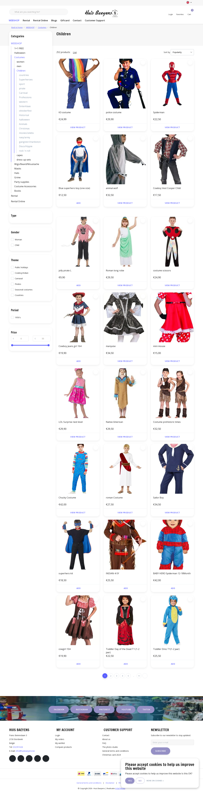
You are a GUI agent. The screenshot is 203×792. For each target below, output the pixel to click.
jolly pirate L (65, 270)
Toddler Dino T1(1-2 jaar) (166, 649)
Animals (23, 124)
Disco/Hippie (25, 146)
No (140, 780)
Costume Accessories (25, 186)
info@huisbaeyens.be (25, 751)
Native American (114, 421)
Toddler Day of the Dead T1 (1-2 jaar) (122, 651)
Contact (77, 20)
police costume (113, 112)
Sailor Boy (158, 497)
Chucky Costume (67, 497)
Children (53, 27)
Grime (17, 177)
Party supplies (21, 181)
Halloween (19, 52)
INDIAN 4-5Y (112, 573)
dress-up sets (24, 159)
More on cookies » (155, 780)
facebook (59, 709)
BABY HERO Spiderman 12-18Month (172, 573)
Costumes (19, 57)
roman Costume (114, 497)
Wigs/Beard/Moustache (26, 164)
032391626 (18, 747)
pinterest (104, 709)
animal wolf (112, 188)
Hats (16, 173)
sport (22, 84)
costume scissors (162, 270)
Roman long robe (115, 270)
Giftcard (64, 20)
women (20, 61)
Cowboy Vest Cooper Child (167, 188)
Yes (130, 780)
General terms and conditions (89, 783)
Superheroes (26, 79)
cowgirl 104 (64, 649)
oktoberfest (25, 110)
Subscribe (160, 751)
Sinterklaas (25, 106)
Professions (25, 97)
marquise (111, 346)
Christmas (24, 128)
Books (17, 190)
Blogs (54, 20)
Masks (17, 168)
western (23, 101)
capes (20, 155)
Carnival (23, 92)
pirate (22, 88)
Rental (26, 20)
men (19, 66)
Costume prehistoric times (167, 421)
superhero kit (66, 573)
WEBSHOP (14, 20)
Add (78, 203)
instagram (82, 709)
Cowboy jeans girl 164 (70, 346)
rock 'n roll (24, 150)
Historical (24, 115)
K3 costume (65, 112)
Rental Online (40, 20)
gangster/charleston (30, 141)
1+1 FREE (19, 48)
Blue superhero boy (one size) (74, 188)
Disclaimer (110, 783)
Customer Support (95, 20)
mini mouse (159, 346)
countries (24, 75)
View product (77, 127)
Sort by (167, 52)
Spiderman (158, 112)
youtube (126, 709)
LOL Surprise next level (71, 421)
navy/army (24, 137)
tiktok (146, 709)
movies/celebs (26, 132)
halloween (24, 119)
